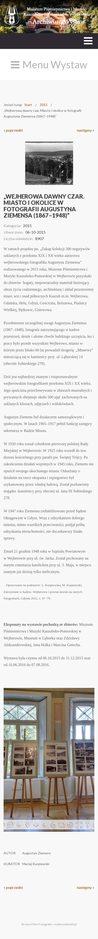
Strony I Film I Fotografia (36, 924)
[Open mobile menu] (88, 41)
